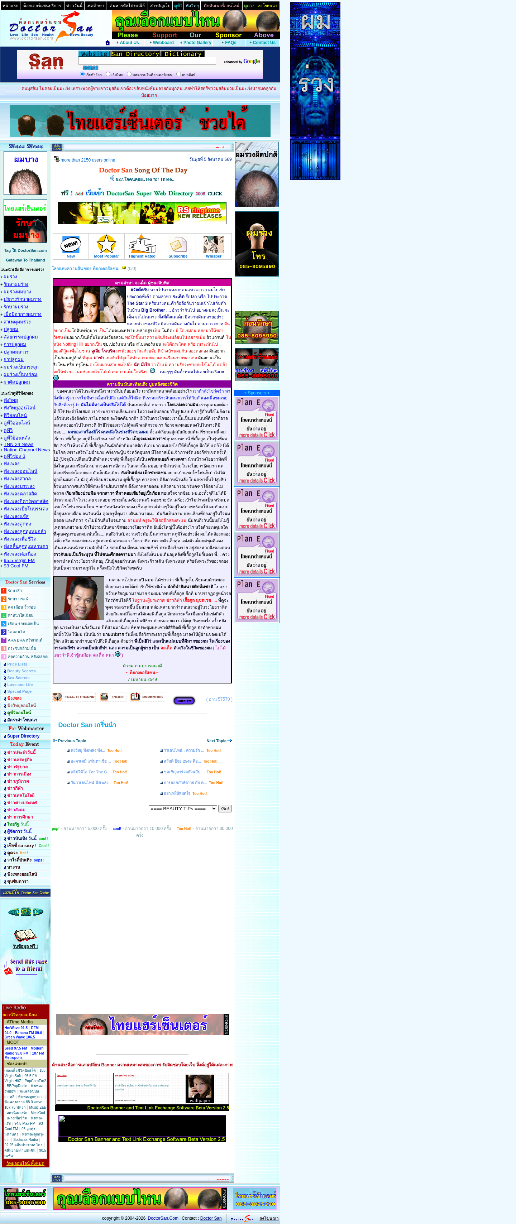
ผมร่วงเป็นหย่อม (20, 374)
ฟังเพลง (12, 463)
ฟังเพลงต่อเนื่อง (20, 554)
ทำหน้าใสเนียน (21, 615)
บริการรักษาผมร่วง (23, 299)
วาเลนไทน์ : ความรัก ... (192, 750)
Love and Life (20, 684)
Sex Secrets (18, 678)
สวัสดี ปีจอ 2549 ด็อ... (191, 761)
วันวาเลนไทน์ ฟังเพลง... (99, 783)
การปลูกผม (15, 344)
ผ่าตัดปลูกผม (17, 382)
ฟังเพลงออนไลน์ (20, 471)
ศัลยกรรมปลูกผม (21, 337)
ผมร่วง (10, 276)
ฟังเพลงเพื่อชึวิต (20, 539)
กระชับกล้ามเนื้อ (22, 648)
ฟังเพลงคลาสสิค (20, 493)
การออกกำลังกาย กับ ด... (193, 783)
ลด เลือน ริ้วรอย (21, 607)
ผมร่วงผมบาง (17, 291)
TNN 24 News (18, 444)
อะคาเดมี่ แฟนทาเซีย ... (99, 761)
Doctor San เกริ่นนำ (87, 725)
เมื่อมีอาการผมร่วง (23, 314)
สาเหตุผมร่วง (17, 322)
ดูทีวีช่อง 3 (14, 456)
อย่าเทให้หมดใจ (185, 793)
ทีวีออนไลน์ (15, 415)
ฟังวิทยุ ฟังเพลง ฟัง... (96, 750)
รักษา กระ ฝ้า (19, 599)
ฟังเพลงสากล (17, 478)
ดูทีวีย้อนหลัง (17, 438)
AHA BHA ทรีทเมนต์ (25, 640)
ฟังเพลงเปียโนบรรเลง (26, 509)
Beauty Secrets (21, 671)
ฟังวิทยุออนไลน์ (19, 408)
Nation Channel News (27, 449)
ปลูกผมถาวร (16, 352)
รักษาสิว (15, 591)
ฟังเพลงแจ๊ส (16, 516)
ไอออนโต (16, 632)
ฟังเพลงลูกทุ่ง (17, 524)
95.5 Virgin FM (19, 560)
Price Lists (17, 664)
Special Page (19, 691)
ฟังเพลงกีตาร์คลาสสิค (26, 501)
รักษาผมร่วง (16, 284)
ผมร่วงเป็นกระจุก (21, 367)
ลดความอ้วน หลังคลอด (28, 656)
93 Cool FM (16, 565)
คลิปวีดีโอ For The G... (99, 772)
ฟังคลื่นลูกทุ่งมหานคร (26, 546)
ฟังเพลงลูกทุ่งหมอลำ (25, 531)
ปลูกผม (11, 329)
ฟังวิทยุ (11, 400)
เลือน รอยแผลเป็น (23, 623)
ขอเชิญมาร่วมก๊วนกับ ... (192, 772)
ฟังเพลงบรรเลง (19, 486)
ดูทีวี (8, 430)
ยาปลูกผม (14, 359)
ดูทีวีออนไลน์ (17, 423)
